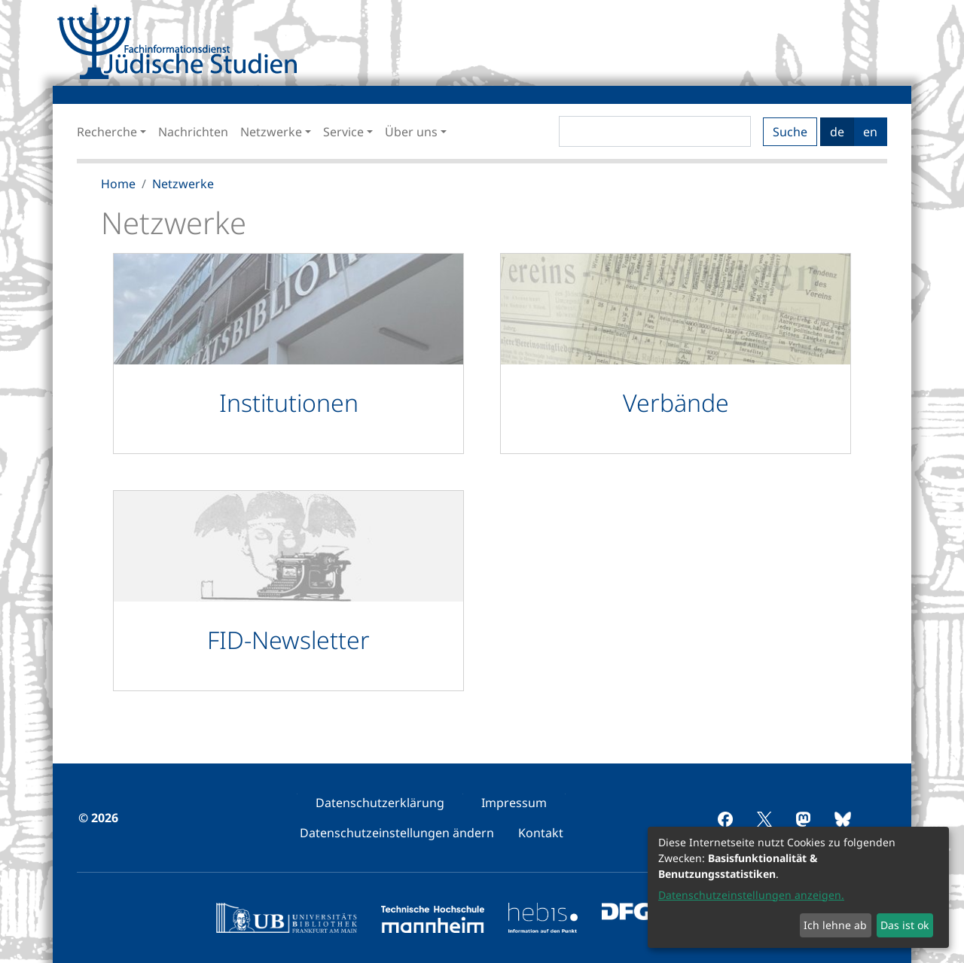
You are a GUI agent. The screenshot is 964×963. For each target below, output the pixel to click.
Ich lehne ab (835, 925)
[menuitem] (380, 803)
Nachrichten (193, 131)
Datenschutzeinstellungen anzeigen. (751, 895)
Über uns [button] (411, 131)
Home (118, 183)
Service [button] (343, 131)
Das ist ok (904, 925)
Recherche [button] (107, 131)
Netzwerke (183, 183)
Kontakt (540, 832)
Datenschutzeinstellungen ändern (397, 832)
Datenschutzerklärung (380, 802)
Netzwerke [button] (271, 131)
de (837, 131)
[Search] (655, 131)
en (870, 131)
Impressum (514, 802)
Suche (790, 131)
